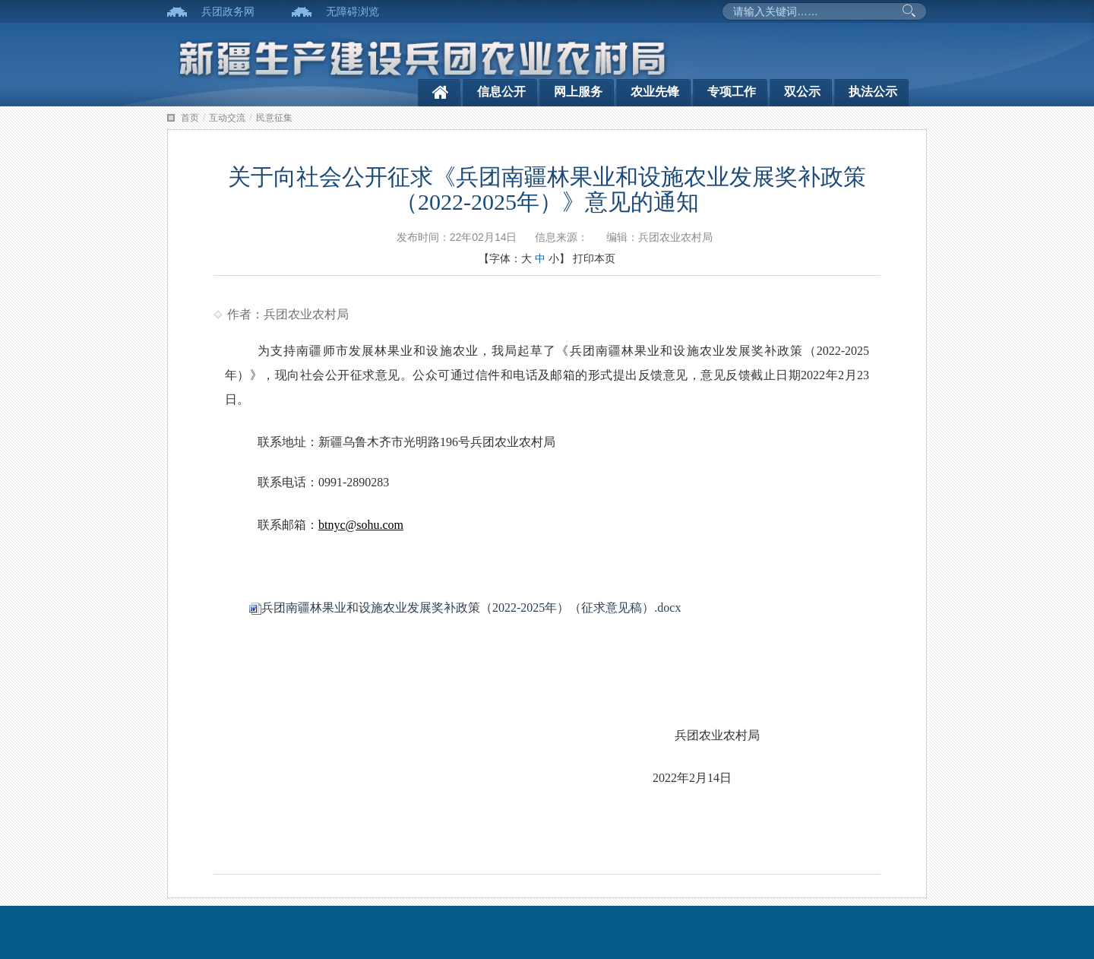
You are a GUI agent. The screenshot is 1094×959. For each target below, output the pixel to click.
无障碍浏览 (352, 11)
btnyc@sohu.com (360, 524)
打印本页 (594, 258)
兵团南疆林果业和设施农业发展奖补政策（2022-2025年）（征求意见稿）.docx (465, 607)
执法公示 (873, 91)
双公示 (802, 91)
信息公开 (501, 91)
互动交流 (227, 117)
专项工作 (731, 91)
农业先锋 (655, 91)
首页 (190, 117)
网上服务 (578, 91)
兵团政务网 (228, 11)
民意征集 (274, 117)
